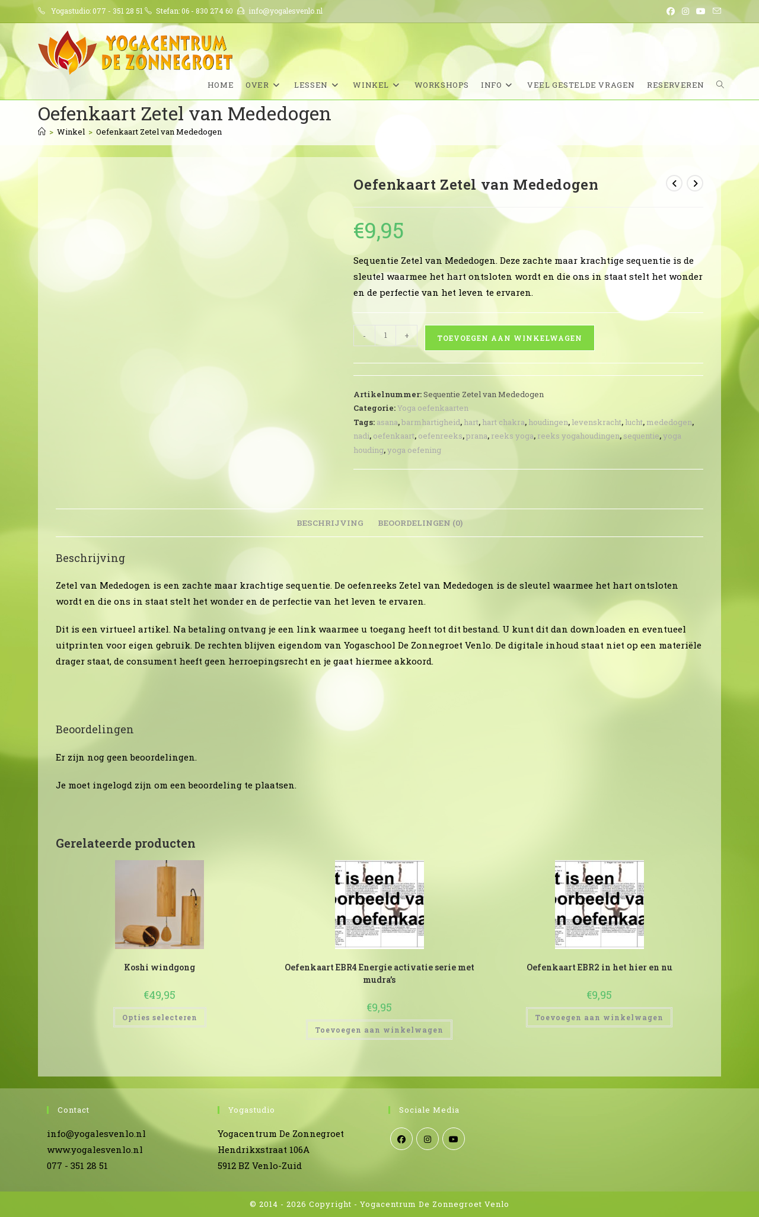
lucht (634, 422)
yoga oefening (414, 450)
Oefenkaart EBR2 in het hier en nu (599, 967)
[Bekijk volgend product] (695, 183)
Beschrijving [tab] (329, 523)
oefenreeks (440, 435)
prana (476, 435)
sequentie (641, 435)
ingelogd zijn (122, 785)
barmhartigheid (430, 422)
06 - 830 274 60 (207, 10)
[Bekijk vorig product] (674, 183)
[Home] (42, 131)
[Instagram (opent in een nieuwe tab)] (685, 11)
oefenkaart (393, 435)
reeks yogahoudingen (578, 435)
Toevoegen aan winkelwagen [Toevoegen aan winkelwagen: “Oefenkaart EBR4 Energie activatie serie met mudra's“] (379, 1029)
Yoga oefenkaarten (432, 408)
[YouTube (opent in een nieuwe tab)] (701, 11)
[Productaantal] (385, 335)
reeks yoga (512, 435)
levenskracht (596, 422)
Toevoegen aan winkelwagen (509, 338)
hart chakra (503, 422)
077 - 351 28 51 (118, 10)
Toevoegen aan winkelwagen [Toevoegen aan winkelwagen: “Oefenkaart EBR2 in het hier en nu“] (599, 1017)
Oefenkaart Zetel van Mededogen (159, 131)
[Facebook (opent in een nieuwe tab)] (670, 11)
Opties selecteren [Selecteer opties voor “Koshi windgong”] (159, 1017)
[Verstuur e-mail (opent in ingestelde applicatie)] (715, 11)
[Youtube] (453, 1138)
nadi (361, 435)
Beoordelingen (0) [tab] (420, 523)
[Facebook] (401, 1138)
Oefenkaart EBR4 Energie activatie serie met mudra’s (379, 973)
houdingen (548, 422)
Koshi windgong (159, 967)
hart (471, 422)
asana (387, 422)
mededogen (669, 422)
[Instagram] (427, 1138)
